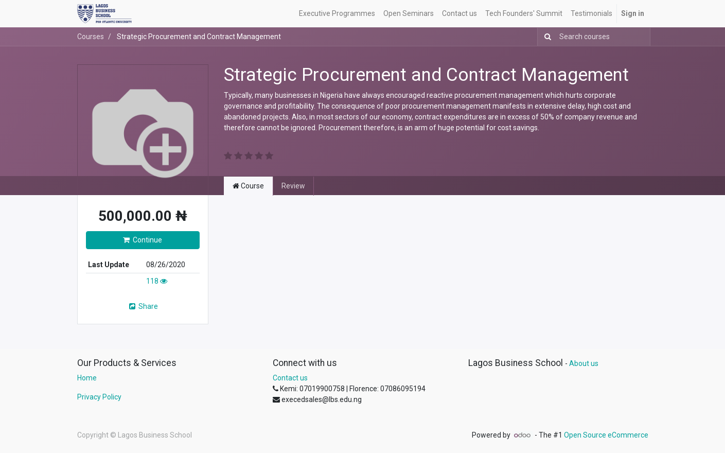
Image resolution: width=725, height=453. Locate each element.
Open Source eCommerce (606, 435)
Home (87, 378)
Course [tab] (248, 186)
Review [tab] (293, 186)
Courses (90, 36)
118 (156, 281)
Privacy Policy (99, 397)
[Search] (546, 37)
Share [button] (143, 306)
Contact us (290, 378)
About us (583, 363)
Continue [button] (142, 240)
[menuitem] (337, 13)
